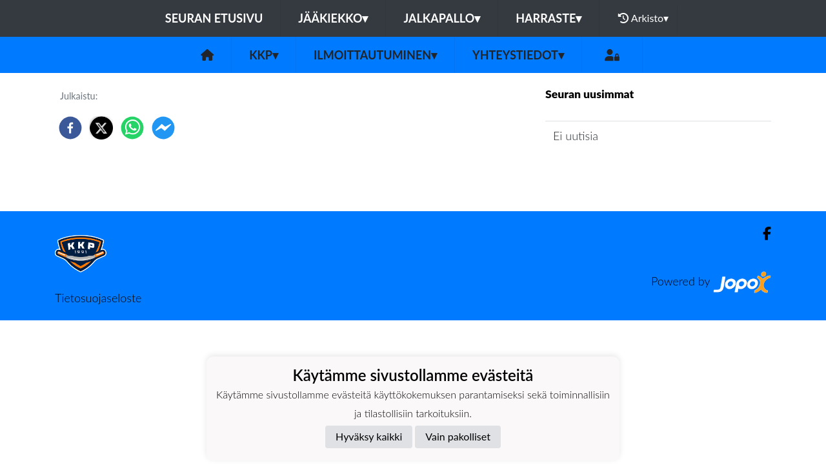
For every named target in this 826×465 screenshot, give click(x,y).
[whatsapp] (132, 128)
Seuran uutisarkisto (602, 173)
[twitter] (101, 128)
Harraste (548, 18)
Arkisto (643, 18)
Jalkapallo (441, 18)
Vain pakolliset (457, 436)
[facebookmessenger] (163, 128)
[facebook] (70, 128)
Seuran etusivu (214, 18)
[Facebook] (761, 233)
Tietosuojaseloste (98, 298)
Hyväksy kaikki (369, 436)
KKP (263, 55)
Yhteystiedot (518, 55)
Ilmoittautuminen (375, 55)
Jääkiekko (333, 18)
